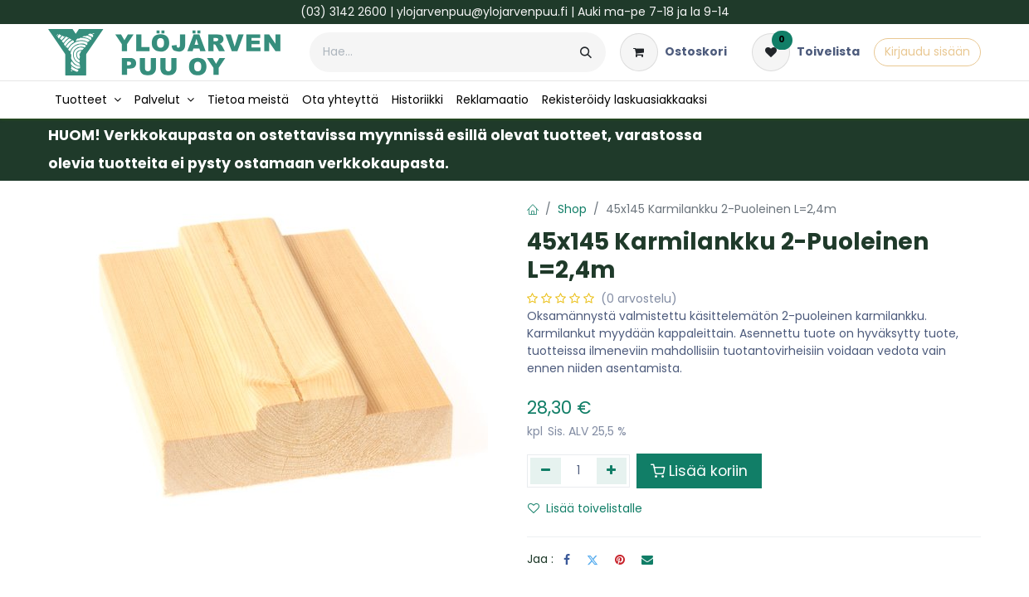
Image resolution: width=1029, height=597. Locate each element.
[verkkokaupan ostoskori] (673, 52)
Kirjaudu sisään (927, 51)
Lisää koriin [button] (699, 471)
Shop (572, 209)
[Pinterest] (620, 559)
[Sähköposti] (647, 559)
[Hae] (586, 52)
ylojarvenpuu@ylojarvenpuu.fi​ (482, 11)
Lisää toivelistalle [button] (585, 508)
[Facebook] (566, 559)
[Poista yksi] (545, 471)
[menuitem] (88, 100)
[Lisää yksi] (612, 471)
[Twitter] (592, 559)
